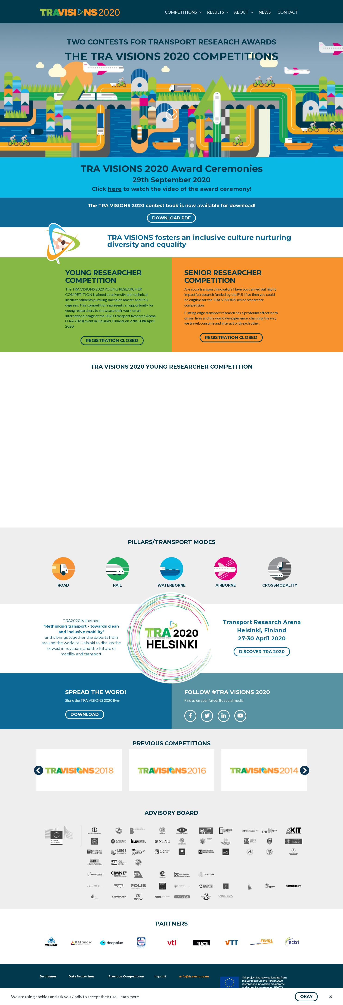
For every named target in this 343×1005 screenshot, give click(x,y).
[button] (306, 996)
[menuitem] (182, 12)
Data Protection (81, 976)
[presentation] (38, 770)
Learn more (128, 996)
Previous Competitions (126, 976)
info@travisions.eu (194, 976)
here (115, 189)
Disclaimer (48, 976)
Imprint (160, 976)
